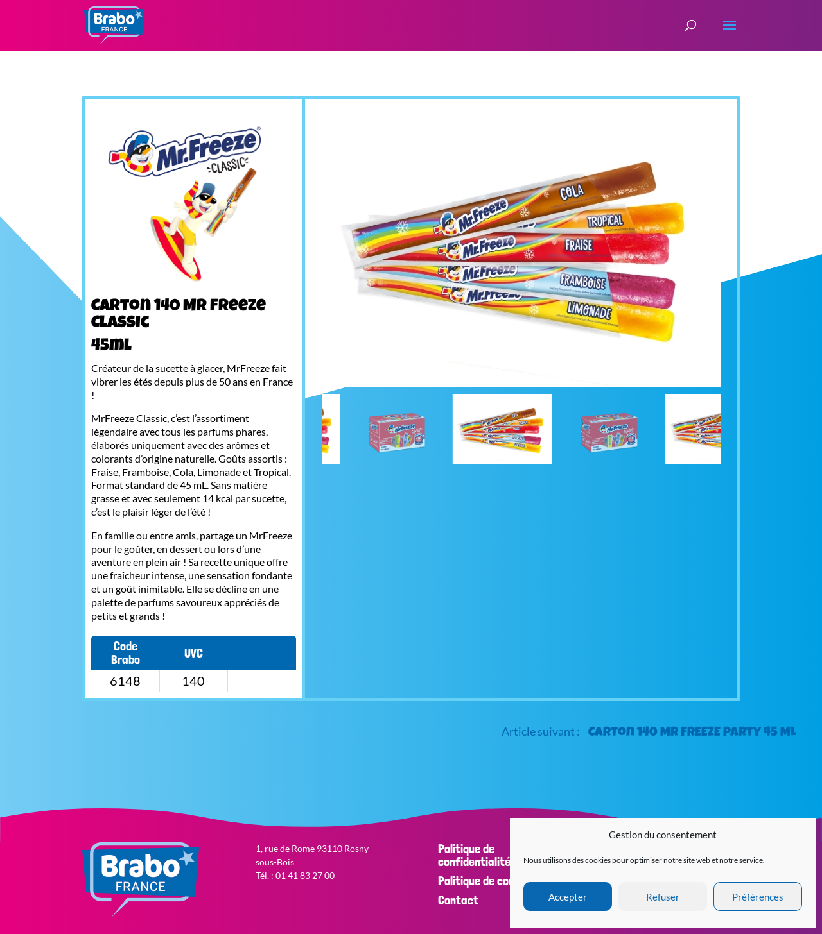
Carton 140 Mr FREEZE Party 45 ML (692, 733)
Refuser (662, 897)
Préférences (757, 897)
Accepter (567, 897)
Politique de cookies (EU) (497, 880)
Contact (458, 900)
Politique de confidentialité (474, 855)
